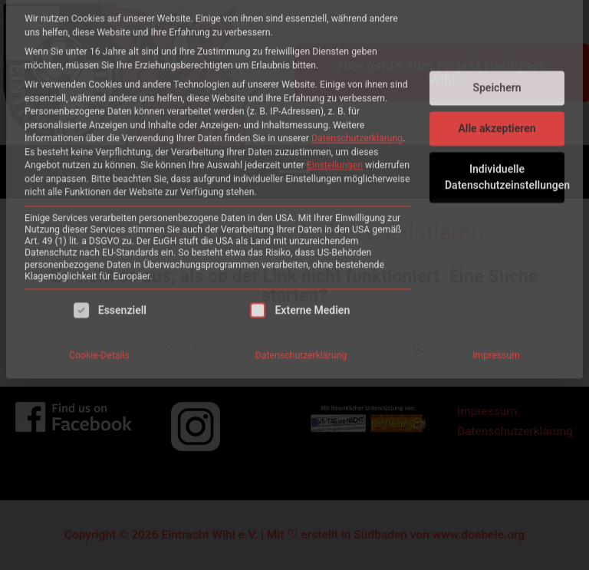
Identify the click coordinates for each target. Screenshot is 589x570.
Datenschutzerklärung (357, 21)
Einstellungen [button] (335, 48)
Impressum (496, 238)
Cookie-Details (99, 238)
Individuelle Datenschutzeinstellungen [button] (504, 60)
